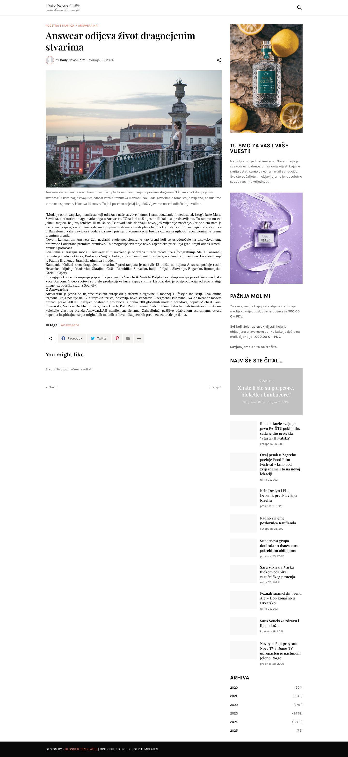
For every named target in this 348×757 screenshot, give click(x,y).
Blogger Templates (81, 749)
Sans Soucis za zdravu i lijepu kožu (279, 623)
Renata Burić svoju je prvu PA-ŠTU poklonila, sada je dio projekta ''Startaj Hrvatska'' (280, 430)
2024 (266, 722)
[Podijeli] (219, 60)
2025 (266, 730)
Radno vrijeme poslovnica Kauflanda (278, 520)
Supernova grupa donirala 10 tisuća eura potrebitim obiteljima (279, 546)
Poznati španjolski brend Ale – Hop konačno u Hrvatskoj (281, 598)
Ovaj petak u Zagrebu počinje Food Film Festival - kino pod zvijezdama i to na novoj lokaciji (280, 464)
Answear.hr (87, 25)
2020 (266, 687)
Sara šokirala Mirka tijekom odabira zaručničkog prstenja (277, 572)
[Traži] (298, 8)
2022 (266, 704)
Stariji (214, 387)
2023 (266, 713)
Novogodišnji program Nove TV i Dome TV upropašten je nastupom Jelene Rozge (280, 650)
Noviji (53, 387)
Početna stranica (60, 25)
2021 (266, 696)
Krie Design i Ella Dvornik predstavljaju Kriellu (278, 495)
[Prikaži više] (139, 338)
